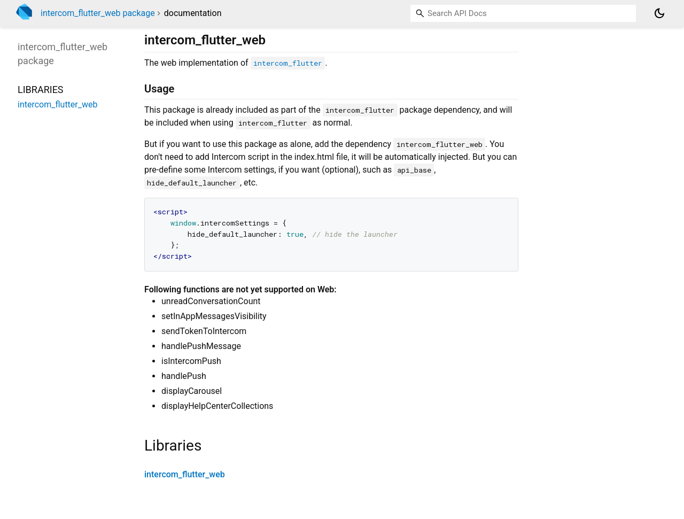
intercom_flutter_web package (98, 13)
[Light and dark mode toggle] (659, 13)
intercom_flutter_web (184, 474)
